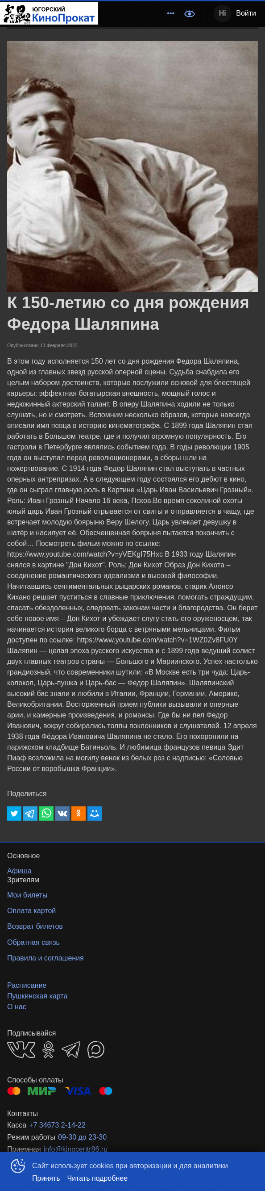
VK (21, 1049)
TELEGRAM (71, 1049)
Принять (46, 1178)
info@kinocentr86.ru (76, 1149)
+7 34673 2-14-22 (57, 1125)
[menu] (138, 13)
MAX (95, 1049)
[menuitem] (171, 13)
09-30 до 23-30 (82, 1137)
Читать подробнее (97, 1178)
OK (48, 1049)
